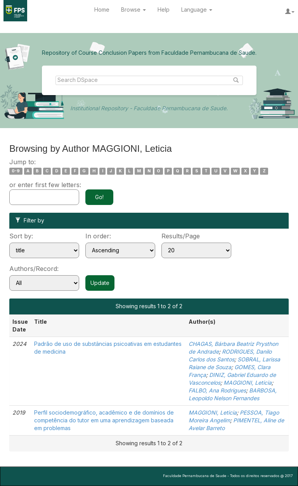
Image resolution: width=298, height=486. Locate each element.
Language (196, 9)
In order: (98, 236)
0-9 (16, 171)
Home (101, 9)
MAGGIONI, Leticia (248, 382)
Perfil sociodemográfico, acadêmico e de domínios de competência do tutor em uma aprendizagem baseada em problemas (104, 420)
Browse (133, 9)
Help (164, 9)
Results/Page (180, 236)
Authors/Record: (34, 269)
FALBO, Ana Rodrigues (217, 390)
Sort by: (21, 236)
